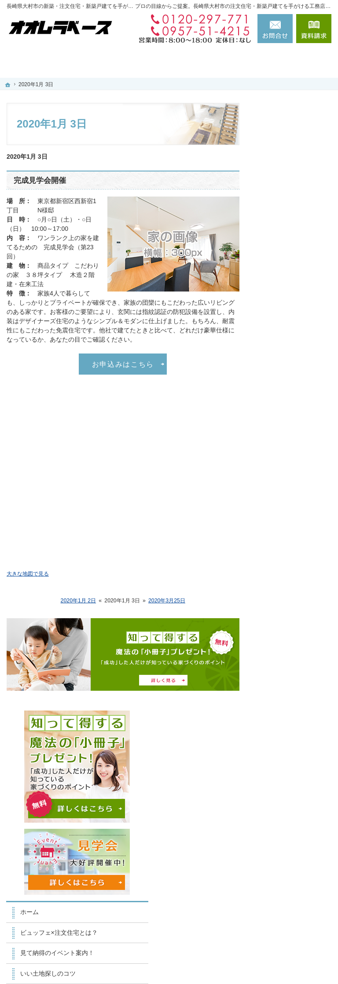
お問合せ (275, 28)
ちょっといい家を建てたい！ (294, 388)
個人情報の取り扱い (294, 709)
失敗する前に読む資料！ (294, 644)
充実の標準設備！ (291, 461)
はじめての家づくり (294, 481)
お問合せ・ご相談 (291, 668)
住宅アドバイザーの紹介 (294, 595)
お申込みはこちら (123, 364)
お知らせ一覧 (285, 688)
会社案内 (279, 550)
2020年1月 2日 (78, 601)
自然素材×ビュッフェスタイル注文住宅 (296, 437)
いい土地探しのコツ (294, 335)
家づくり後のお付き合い (294, 526)
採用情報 (279, 619)
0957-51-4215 (192, 30)
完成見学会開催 (40, 180)
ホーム (276, 259)
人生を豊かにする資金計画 (294, 360)
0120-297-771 (192, 19)
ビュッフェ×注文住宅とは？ (296, 283)
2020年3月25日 (166, 601)
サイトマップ (285, 729)
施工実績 (279, 412)
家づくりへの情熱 (291, 571)
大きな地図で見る (28, 574)
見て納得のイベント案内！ (294, 311)
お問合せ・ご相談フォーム (278, 896)
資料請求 (313, 28)
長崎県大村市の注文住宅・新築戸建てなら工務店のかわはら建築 (207, 962)
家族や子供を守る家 (294, 502)
